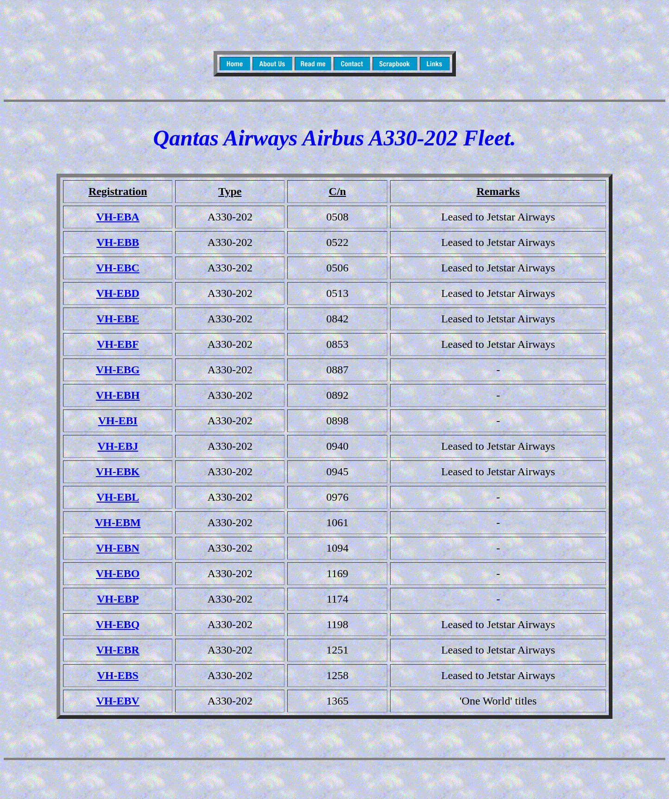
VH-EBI (118, 421)
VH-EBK (118, 472)
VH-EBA (117, 217)
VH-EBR (117, 650)
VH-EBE (117, 319)
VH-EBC (117, 268)
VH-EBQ (118, 624)
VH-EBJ (117, 446)
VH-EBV (117, 701)
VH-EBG (118, 370)
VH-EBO (118, 573)
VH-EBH (118, 395)
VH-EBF (118, 344)
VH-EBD (117, 293)
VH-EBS (118, 675)
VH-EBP (118, 599)
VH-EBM (118, 522)
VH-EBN (117, 548)
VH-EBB (117, 242)
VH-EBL (117, 497)
